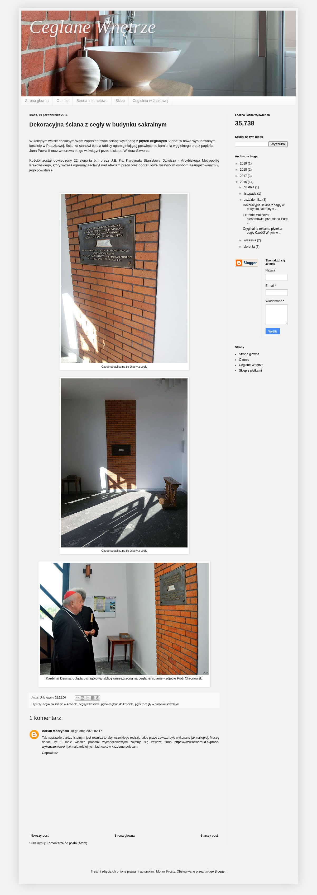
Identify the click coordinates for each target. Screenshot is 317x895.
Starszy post (209, 835)
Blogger (220, 871)
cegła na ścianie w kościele (60, 704)
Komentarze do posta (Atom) (67, 843)
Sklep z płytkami (250, 370)
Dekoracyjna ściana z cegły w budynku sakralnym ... (263, 207)
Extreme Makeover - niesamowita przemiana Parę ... (265, 218)
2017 (244, 176)
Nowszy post (40, 835)
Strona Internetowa (92, 101)
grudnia (249, 187)
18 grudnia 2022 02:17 (86, 731)
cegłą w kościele (89, 704)
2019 (244, 163)
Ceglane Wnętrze (92, 27)
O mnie (63, 101)
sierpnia (250, 247)
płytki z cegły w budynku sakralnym (157, 704)
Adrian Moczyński (55, 731)
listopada (250, 193)
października (253, 200)
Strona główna (37, 101)
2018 (244, 169)
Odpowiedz (50, 753)
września (250, 240)
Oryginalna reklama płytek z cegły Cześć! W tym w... (262, 230)
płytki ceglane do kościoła (117, 704)
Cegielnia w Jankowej (150, 101)
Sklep (120, 101)
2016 (244, 182)
